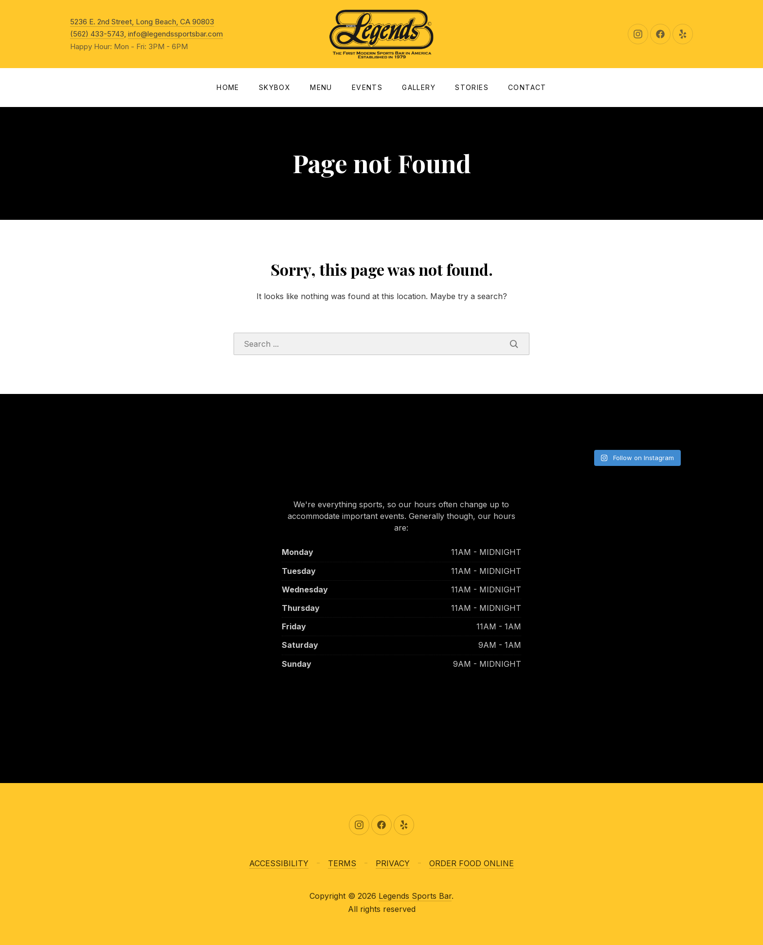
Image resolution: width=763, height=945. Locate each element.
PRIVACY (393, 863)
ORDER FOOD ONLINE (471, 863)
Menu (321, 87)
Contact (527, 87)
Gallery (419, 87)
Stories (472, 87)
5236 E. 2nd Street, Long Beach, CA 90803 (142, 21)
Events (367, 87)
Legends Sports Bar (415, 896)
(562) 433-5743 (97, 33)
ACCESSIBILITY (279, 863)
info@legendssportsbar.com (175, 33)
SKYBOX (275, 87)
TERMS (342, 863)
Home (228, 87)
